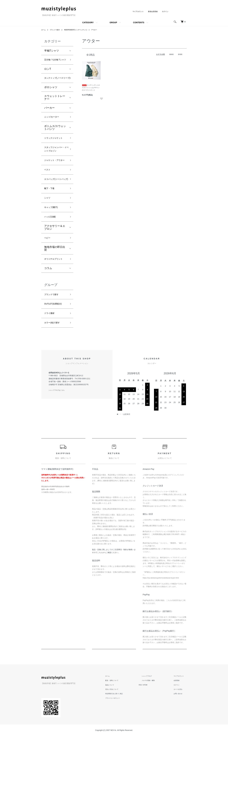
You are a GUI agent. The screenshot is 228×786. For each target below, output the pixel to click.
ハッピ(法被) (51, 255)
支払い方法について (119, 739)
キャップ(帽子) (53, 245)
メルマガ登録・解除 (153, 730)
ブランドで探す (57, 30)
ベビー (48, 277)
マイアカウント (136, 12)
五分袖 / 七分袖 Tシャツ (55, 62)
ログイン (164, 12)
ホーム (44, 30)
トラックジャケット (54, 152)
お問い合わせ (179, 743)
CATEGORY (88, 22)
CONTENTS (138, 22)
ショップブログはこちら (58, 440)
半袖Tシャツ (51, 50)
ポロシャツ (50, 98)
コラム (48, 314)
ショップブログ (152, 726)
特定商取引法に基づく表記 (122, 743)
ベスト (48, 199)
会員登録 (177, 730)
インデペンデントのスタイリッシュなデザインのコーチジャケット (91, 87)
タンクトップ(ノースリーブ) (55, 86)
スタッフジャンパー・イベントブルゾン (54, 169)
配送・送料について (119, 730)
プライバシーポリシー (120, 748)
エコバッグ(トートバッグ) (55, 212)
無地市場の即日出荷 (54, 289)
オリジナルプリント (54, 302)
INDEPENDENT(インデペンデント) (81, 30)
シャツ (48, 235)
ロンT (47, 74)
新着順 (179, 54)
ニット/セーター (53, 128)
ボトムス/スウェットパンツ (55, 139)
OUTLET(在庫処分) (55, 351)
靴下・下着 (50, 224)
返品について (117, 735)
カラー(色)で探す (54, 372)
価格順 (170, 54)
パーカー (49, 118)
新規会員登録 (152, 12)
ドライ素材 (50, 361)
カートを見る (179, 739)
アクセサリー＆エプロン (54, 267)
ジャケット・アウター (54, 186)
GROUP (113, 22)
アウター (102, 30)
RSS (147, 735)
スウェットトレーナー (54, 108)
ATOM (153, 735)
